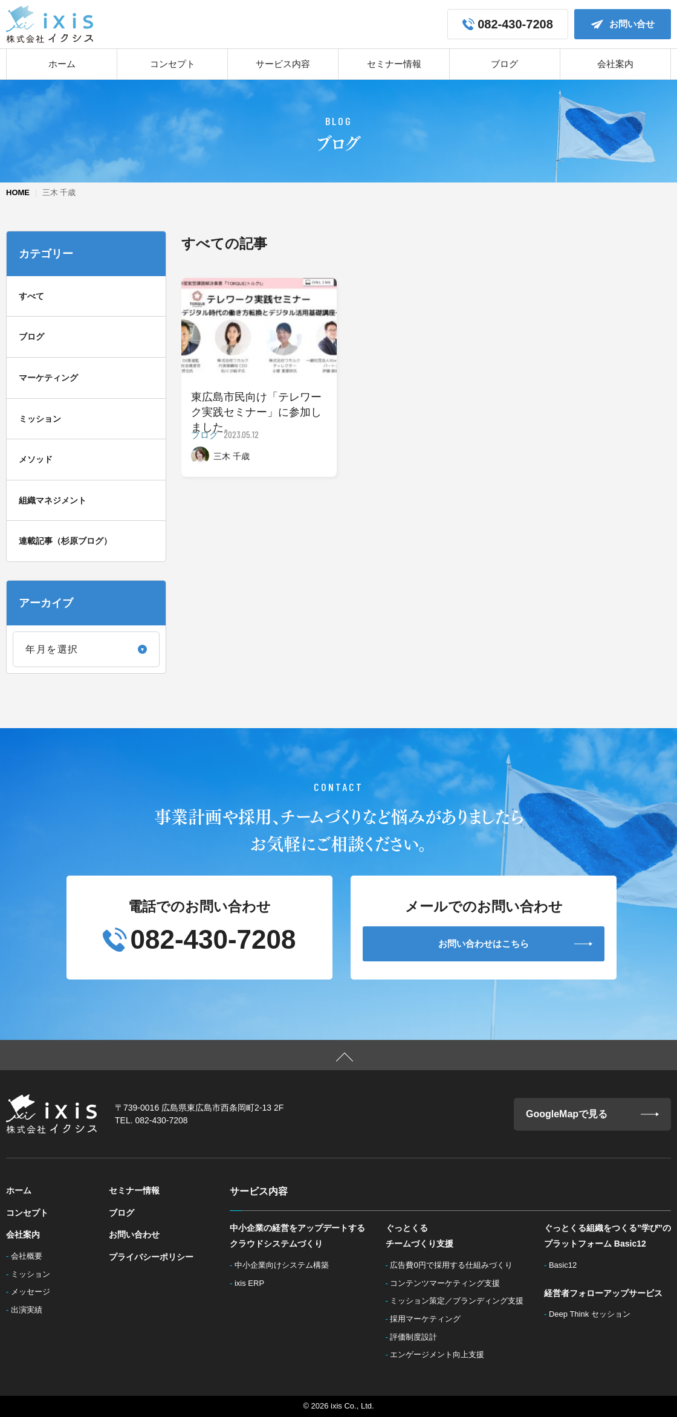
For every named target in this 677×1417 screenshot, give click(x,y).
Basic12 (566, 1265)
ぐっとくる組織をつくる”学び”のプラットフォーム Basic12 (607, 1236)
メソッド (36, 459)
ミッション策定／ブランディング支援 (460, 1300)
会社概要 (30, 1255)
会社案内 (615, 64)
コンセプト (172, 64)
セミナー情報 (394, 64)
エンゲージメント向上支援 (440, 1354)
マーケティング (48, 377)
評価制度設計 (417, 1336)
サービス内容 (283, 64)
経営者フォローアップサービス (603, 1293)
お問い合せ (623, 24)
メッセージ (34, 1291)
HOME (18, 192)
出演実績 (30, 1309)
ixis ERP (253, 1283)
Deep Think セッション (593, 1314)
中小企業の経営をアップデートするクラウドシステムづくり (297, 1236)
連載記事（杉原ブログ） (65, 541)
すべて (31, 296)
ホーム (62, 64)
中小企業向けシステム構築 (285, 1265)
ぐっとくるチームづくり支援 (419, 1236)
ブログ (504, 64)
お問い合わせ (134, 1234)
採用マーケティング (429, 1318)
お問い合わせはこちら (515, 943)
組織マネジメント (52, 500)
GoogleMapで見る (592, 1114)
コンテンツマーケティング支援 (448, 1283)
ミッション (40, 419)
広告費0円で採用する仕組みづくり (455, 1265)
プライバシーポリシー (151, 1257)
